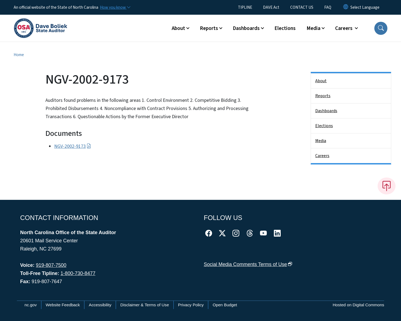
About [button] (178, 28)
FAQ (327, 7)
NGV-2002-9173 (72, 146)
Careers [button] (344, 28)
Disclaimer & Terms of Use (144, 304)
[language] (364, 7)
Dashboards (326, 111)
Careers (322, 156)
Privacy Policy (191, 304)
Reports (322, 96)
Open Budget (225, 304)
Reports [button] (209, 28)
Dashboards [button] (246, 28)
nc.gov (31, 304)
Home (19, 55)
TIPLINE (245, 7)
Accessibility (100, 304)
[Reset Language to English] (345, 7)
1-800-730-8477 (77, 273)
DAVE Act (271, 7)
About (321, 81)
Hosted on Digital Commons (358, 304)
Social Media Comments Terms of (248, 264)
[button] (380, 28)
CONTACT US (301, 7)
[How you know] (115, 7)
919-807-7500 (51, 265)
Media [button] (313, 28)
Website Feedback (63, 304)
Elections (285, 28)
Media (320, 141)
